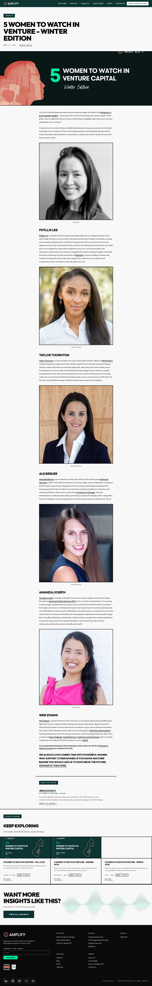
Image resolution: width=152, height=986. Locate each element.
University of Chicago (85, 492)
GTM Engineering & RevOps (98, 940)
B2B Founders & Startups (65, 937)
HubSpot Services (94, 943)
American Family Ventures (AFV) (62, 601)
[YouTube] (26, 980)
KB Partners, (107, 361)
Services (73, 3)
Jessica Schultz (25, 45)
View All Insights (19, 914)
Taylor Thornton (46, 361)
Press (58, 964)
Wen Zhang (44, 721)
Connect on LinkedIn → (48, 803)
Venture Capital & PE (64, 943)
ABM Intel (123, 937)
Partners (59, 958)
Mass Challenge (55, 737)
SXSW (85, 740)
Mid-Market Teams (63, 940)
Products (85, 3)
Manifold (79, 255)
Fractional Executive (95, 937)
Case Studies (98, 3)
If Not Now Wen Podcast (100, 730)
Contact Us (92, 967)
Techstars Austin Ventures (88, 737)
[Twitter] (19, 980)
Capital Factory (69, 737)
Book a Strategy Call (138, 3)
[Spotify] (33, 980)
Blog (58, 961)
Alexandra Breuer (46, 479)
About (109, 3)
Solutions (62, 3)
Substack (59, 967)
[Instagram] (12, 980)
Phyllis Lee (43, 235)
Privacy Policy (108, 981)
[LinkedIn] (6, 980)
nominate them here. (53, 765)
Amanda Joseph (46, 598)
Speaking (91, 946)
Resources (120, 3)
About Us (91, 958)
